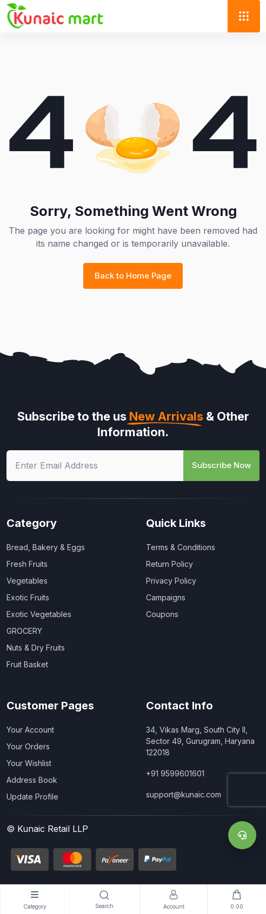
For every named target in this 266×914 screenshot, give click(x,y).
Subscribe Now (221, 465)
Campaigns (165, 597)
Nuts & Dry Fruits (35, 647)
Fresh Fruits (27, 563)
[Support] (242, 835)
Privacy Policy (171, 580)
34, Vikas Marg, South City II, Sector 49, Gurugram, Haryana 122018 (200, 741)
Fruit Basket (27, 664)
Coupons (162, 614)
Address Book (31, 779)
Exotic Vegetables (38, 614)
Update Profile (32, 796)
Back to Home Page (133, 275)
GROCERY (24, 630)
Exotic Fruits (27, 597)
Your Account (30, 729)
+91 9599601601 (175, 773)
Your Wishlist (28, 763)
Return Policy (169, 563)
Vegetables (27, 580)
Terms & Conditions (180, 547)
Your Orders (28, 746)
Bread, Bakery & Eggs (45, 547)
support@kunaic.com (183, 794)
